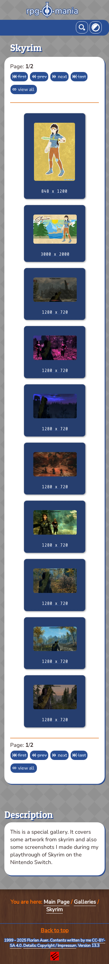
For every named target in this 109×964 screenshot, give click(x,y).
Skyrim (54, 909)
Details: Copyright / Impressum (49, 945)
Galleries (85, 902)
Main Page (56, 902)
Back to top (55, 930)
